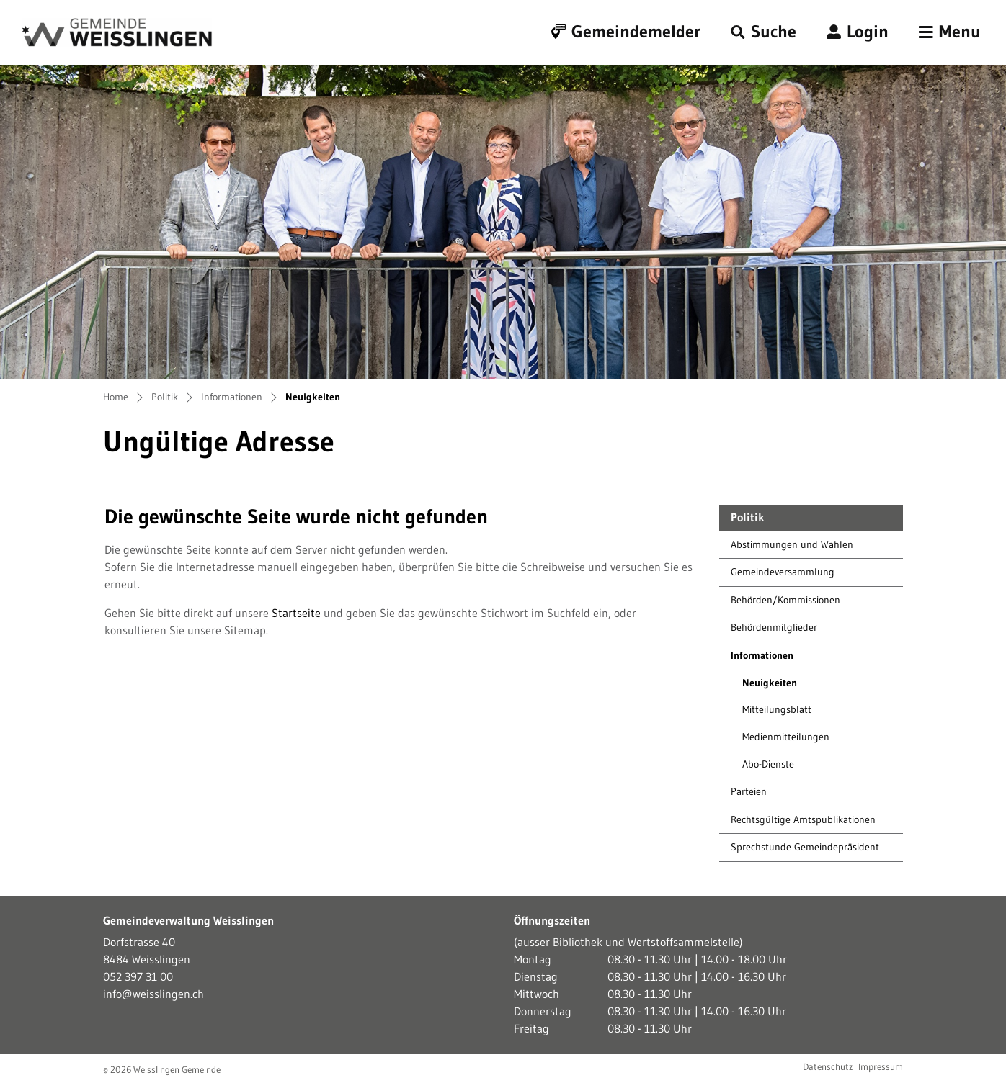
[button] (763, 32)
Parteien (749, 791)
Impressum (880, 1066)
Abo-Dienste (768, 764)
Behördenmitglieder (774, 627)
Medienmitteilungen (785, 736)
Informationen (762, 655)
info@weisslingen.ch (153, 994)
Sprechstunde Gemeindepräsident (805, 846)
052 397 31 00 (138, 976)
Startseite (296, 613)
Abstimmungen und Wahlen (792, 544)
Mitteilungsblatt (776, 709)
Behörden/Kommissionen (785, 599)
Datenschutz (828, 1066)
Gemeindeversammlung (782, 571)
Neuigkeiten (775, 686)
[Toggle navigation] (949, 32)
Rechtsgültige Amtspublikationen (803, 819)
